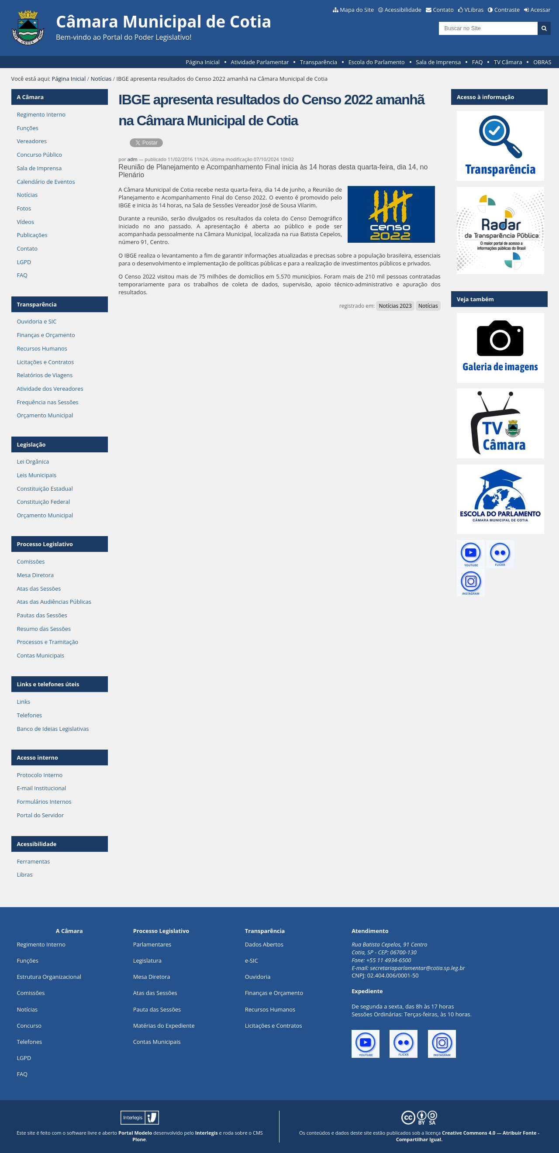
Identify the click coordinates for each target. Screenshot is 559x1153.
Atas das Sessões (39, 588)
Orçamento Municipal (45, 415)
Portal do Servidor (40, 815)
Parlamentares (152, 944)
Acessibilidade (403, 10)
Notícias (101, 79)
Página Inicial (203, 62)
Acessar (541, 10)
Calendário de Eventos (46, 182)
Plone (139, 1139)
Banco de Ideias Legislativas (53, 729)
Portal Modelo (135, 1132)
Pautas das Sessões (42, 615)
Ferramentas (33, 861)
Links (23, 702)
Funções (27, 128)
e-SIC (251, 960)
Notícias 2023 (395, 306)
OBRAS (542, 62)
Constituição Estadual (44, 488)
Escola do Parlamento (377, 62)
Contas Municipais (40, 655)
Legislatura (147, 960)
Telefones (29, 715)
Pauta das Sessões (157, 1009)
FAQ (477, 62)
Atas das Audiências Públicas (54, 602)
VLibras (474, 10)
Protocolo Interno (39, 775)
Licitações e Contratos (45, 362)
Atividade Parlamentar (260, 62)
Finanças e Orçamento (46, 335)
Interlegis (206, 1132)
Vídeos (25, 222)
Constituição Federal (43, 502)
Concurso (29, 1025)
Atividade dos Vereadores (50, 388)
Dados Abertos (264, 944)
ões (27, 960)
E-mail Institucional (41, 788)
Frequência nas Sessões (47, 402)
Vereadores (31, 141)
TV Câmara (508, 62)
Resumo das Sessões (44, 629)
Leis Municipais (36, 475)
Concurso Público (39, 154)
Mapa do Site (357, 10)
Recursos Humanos (42, 348)
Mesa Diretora (35, 575)
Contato (443, 10)
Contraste (507, 10)
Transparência (318, 62)
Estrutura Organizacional (49, 977)
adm (133, 159)
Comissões (31, 561)
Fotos (24, 208)
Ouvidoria (258, 977)
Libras (24, 874)
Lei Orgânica (33, 461)
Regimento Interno (41, 114)
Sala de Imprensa (438, 62)
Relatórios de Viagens (44, 375)
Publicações (32, 235)
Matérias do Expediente (164, 1025)
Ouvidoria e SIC (36, 321)
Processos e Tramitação (47, 642)
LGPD (24, 262)
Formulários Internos (44, 801)
